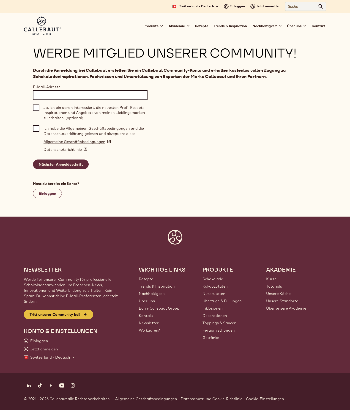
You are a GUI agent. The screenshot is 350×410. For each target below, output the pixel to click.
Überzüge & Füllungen (222, 301)
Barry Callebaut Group (159, 308)
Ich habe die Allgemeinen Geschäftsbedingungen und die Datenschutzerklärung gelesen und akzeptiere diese (94, 131)
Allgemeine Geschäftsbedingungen (146, 398)
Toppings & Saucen (219, 323)
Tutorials (274, 286)
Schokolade (212, 279)
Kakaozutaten (215, 286)
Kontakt (318, 26)
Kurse (271, 279)
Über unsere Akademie (286, 308)
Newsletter (149, 323)
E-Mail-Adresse (46, 87)
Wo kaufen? (149, 330)
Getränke (210, 337)
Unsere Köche (278, 293)
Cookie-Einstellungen (265, 398)
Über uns (147, 301)
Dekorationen (214, 315)
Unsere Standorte (282, 301)
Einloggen (47, 193)
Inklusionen (212, 308)
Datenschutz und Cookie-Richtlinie (211, 398)
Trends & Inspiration (230, 26)
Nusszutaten (213, 293)
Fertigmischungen (218, 330)
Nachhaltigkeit (152, 293)
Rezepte (201, 26)
